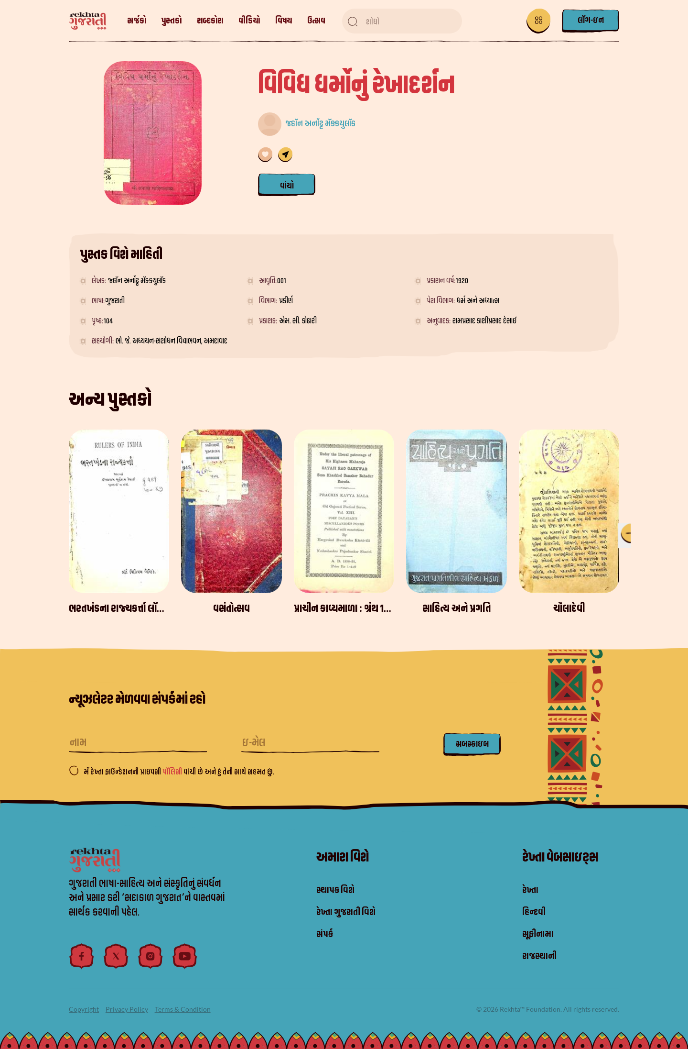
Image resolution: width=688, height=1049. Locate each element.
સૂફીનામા (540, 934)
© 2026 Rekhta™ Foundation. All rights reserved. (547, 1009)
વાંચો (287, 185)
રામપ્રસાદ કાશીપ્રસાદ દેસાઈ (484, 321)
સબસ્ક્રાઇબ (472, 744)
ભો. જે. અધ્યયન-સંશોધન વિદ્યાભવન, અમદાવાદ (171, 341)
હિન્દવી (535, 912)
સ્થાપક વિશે (338, 890)
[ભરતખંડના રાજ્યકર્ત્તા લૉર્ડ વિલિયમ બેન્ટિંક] (119, 511)
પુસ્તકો (171, 20)
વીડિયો (249, 20)
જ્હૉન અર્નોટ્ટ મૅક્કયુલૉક (320, 123)
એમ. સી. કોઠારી (298, 321)
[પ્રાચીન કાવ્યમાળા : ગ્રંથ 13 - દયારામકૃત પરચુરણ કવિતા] (344, 511)
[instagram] (150, 956)
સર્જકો (136, 20)
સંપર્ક (326, 934)
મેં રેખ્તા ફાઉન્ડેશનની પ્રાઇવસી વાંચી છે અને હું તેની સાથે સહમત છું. (179, 772)
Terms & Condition (183, 1009)
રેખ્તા (531, 890)
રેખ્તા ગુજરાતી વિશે (350, 912)
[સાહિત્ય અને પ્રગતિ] (456, 511)
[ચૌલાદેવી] (569, 511)
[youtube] (185, 956)
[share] (285, 154)
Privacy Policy (127, 1009)
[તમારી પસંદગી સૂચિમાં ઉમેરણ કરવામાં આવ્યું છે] (265, 154)
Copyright (84, 1009)
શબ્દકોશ (210, 20)
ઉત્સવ (316, 20)
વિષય (283, 20)
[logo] (92, 21)
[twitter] (116, 956)
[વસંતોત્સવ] (231, 511)
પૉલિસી (172, 772)
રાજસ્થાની (542, 956)
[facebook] (82, 956)
